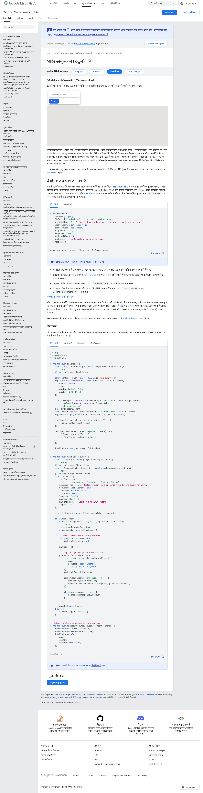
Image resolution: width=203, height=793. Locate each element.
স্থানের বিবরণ (90, 193)
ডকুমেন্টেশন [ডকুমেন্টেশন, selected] (86, 3)
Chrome (89, 775)
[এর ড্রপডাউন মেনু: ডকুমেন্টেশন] (95, 3)
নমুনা (30, 18)
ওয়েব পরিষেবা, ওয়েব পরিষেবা (108, 764)
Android (98, 750)
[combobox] (162, 3)
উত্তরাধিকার (52, 18)
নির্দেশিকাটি (96, 262)
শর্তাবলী (44, 787)
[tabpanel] (107, 237)
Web (6, 12)
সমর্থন (151, 759)
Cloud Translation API (85, 44)
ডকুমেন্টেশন (89, 53)
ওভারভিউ (53, 3)
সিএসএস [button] (81, 343)
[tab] (54, 204)
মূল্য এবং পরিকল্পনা (157, 750)
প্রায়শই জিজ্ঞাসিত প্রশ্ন (50, 750)
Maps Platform (24, 3)
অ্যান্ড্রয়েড (79, 71)
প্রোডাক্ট (66, 3)
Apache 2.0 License (146, 695)
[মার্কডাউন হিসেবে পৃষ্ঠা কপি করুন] (89, 60)
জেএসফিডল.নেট (57, 683)
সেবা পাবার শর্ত (155, 764)
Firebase (102, 775)
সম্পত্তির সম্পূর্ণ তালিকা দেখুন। (61, 297)
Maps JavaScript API (27, 12)
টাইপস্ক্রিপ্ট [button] (54, 204)
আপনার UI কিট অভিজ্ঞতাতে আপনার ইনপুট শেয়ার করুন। (80, 35)
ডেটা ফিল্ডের (90, 275)
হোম (48, 53)
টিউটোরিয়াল (46, 759)
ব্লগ (102, 3)
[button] (18, 160)
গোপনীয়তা (55, 787)
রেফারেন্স (19, 18)
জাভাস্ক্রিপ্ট (114, 71)
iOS (96, 755)
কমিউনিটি (113, 3)
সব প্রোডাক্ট (142, 775)
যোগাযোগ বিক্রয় (189, 12)
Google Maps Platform (72, 53)
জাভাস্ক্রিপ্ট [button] (67, 204)
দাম (75, 3)
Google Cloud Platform (122, 775)
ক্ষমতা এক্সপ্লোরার (48, 755)
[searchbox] (19, 27)
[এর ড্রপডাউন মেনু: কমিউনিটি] (120, 3)
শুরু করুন (169, 12)
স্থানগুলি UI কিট (59, 30)
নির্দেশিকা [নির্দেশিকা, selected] (7, 18)
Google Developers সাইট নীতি (64, 697)
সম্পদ (40, 18)
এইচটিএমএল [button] (95, 343)
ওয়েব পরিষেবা (135, 71)
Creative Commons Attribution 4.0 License (94, 695)
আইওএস (97, 71)
